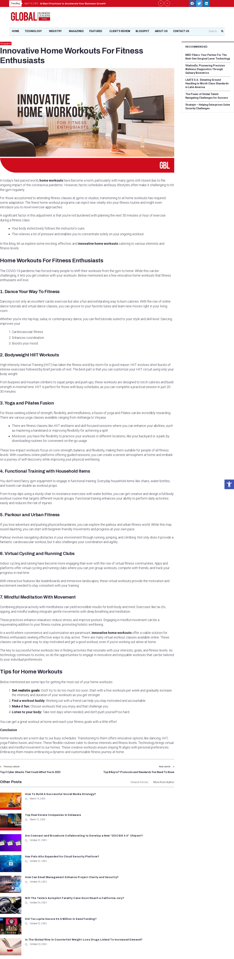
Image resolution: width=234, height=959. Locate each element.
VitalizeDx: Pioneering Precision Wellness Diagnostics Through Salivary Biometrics (207, 69)
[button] (229, 484)
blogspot (6, 43)
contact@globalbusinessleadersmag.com (110, 914)
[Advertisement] (156, 18)
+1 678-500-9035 (98, 901)
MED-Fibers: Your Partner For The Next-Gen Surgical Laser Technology (206, 56)
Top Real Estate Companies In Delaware (142, 794)
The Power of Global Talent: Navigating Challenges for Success (207, 96)
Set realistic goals (25, 690)
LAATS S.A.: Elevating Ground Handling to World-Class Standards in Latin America (206, 83)
